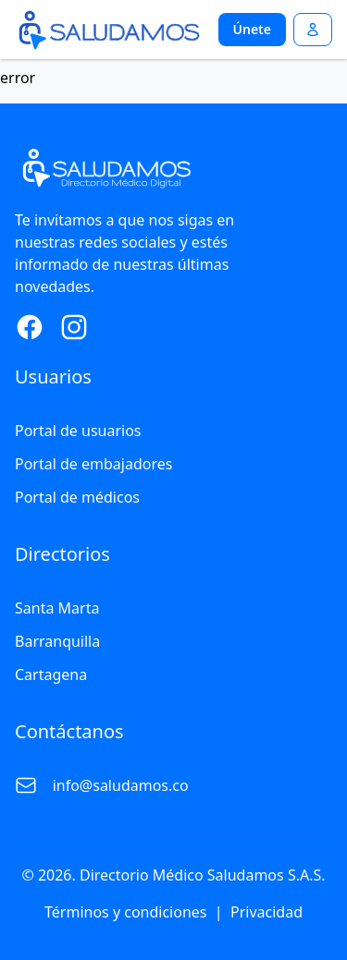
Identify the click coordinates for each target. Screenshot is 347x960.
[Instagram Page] (74, 327)
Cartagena (51, 674)
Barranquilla (57, 641)
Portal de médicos (77, 497)
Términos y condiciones (125, 912)
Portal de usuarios (78, 430)
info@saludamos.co (121, 785)
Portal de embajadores (93, 464)
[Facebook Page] (29, 327)
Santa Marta (57, 608)
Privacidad (266, 912)
